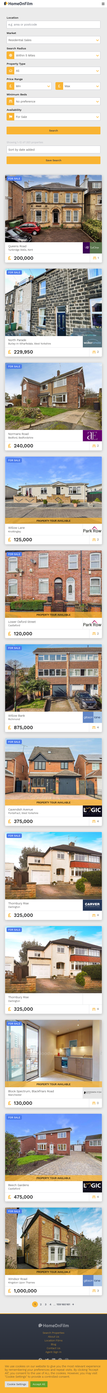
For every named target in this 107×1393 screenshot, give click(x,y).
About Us (53, 1336)
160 (63, 1304)
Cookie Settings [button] (16, 1384)
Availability (14, 109)
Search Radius (16, 48)
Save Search (53, 160)
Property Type (16, 63)
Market (11, 33)
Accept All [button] (39, 1384)
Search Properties (53, 1332)
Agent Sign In (54, 1351)
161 (68, 1304)
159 (58, 1304)
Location (12, 17)
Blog (53, 1344)
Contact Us (53, 1348)
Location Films (53, 1340)
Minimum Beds (17, 94)
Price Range (15, 79)
